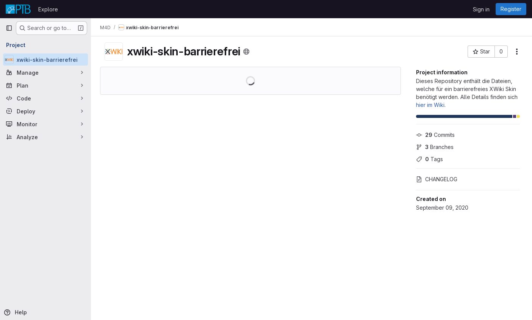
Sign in (481, 9)
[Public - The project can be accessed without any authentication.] (246, 52)
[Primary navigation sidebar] (9, 28)
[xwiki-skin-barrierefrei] (45, 59)
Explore (48, 9)
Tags (429, 159)
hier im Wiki (430, 105)
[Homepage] (18, 9)
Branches (435, 147)
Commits (435, 135)
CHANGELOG (436, 179)
